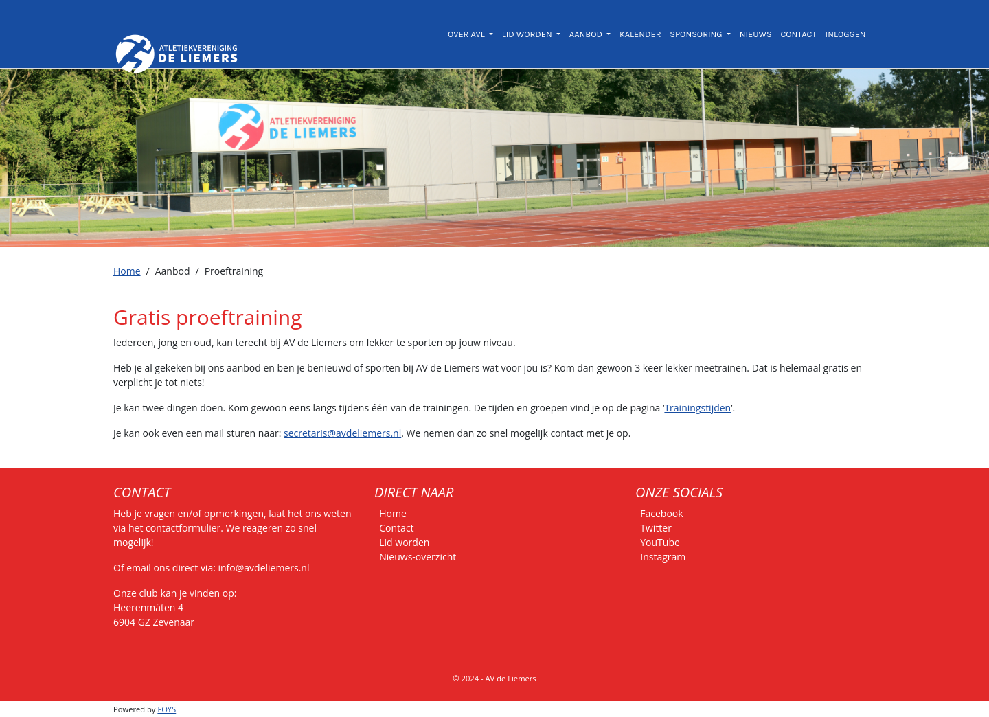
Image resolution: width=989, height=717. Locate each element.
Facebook (661, 513)
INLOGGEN (846, 34)
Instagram (662, 556)
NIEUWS (756, 34)
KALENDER (640, 34)
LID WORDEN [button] (528, 34)
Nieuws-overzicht (417, 556)
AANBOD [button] (586, 34)
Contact (396, 527)
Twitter (656, 527)
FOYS (166, 709)
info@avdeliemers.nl (264, 567)
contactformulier (183, 527)
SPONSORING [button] (697, 34)
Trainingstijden (697, 407)
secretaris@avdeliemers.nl (342, 433)
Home (127, 270)
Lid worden (404, 542)
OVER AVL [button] (467, 34)
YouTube (660, 542)
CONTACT (798, 34)
